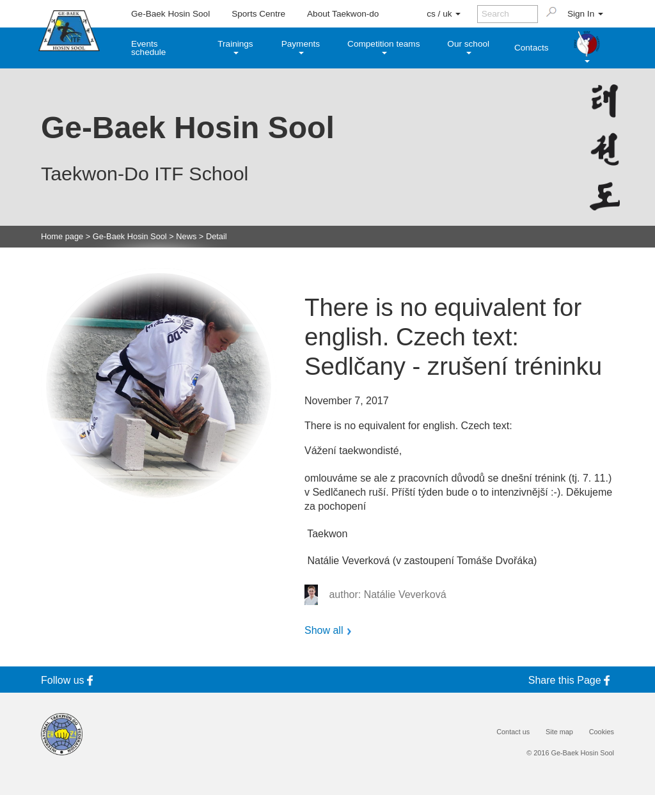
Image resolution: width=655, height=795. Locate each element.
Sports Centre (258, 14)
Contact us (513, 732)
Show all (323, 631)
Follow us (69, 680)
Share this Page (571, 680)
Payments (300, 46)
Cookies (601, 732)
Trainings (235, 46)
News (186, 237)
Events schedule (148, 48)
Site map (559, 732)
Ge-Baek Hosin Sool (170, 14)
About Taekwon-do (343, 14)
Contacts (531, 47)
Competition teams (383, 46)
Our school (468, 46)
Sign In (585, 14)
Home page (62, 237)
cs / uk (444, 14)
